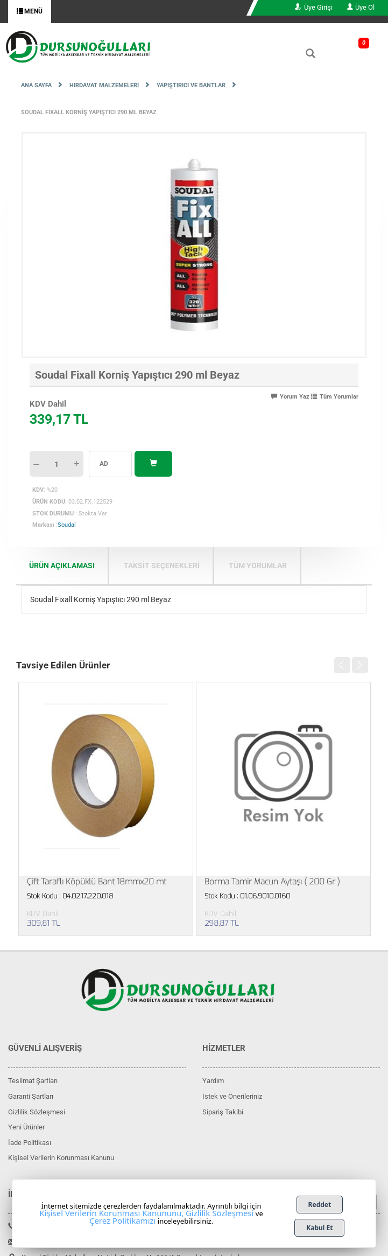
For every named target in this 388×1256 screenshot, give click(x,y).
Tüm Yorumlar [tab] (258, 565)
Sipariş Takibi (222, 1112)
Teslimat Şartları (33, 1081)
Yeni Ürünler (26, 1127)
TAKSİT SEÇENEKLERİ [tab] (162, 565)
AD (104, 463)
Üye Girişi (314, 7)
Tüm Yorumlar (334, 396)
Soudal (67, 524)
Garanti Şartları (30, 1096)
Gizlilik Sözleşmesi (36, 1112)
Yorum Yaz (290, 396)
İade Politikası (29, 1143)
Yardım (213, 1081)
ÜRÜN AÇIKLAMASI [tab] (62, 565)
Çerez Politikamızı (122, 1220)
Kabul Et (319, 1227)
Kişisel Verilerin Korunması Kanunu (61, 1158)
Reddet (319, 1204)
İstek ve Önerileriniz (232, 1096)
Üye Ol (361, 7)
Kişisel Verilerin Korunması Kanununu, (111, 1213)
